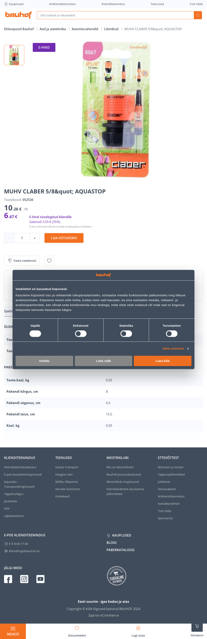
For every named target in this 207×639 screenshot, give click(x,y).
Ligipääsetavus (14, 516)
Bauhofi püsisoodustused (124, 474)
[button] (14, 55)
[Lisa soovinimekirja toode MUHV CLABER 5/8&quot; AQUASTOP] (49, 261)
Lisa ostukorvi (64, 238)
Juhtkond (164, 482)
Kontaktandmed (169, 504)
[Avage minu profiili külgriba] (138, 630)
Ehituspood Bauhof (19, 29)
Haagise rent (64, 474)
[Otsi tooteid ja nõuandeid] (115, 15)
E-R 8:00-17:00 (18, 544)
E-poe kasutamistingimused (23, 474)
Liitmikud (111, 29)
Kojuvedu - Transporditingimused (19, 484)
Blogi (112, 542)
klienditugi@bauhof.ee (24, 551)
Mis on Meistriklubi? (120, 467)
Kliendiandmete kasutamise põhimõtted (125, 491)
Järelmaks (10, 501)
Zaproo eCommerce (103, 615)
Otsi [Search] (197, 15)
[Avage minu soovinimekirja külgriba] (77, 630)
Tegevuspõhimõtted (171, 474)
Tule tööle (196, 4)
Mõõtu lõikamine (66, 482)
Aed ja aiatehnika (53, 29)
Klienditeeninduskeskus (20, 467)
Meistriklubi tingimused (123, 482)
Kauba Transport (66, 467)
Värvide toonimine (67, 489)
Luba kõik (163, 361)
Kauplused (13, 4)
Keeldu (44, 361)
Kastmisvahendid (85, 29)
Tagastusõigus (13, 494)
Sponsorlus (165, 518)
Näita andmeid (173, 348)
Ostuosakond (167, 489)
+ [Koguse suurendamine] (35, 238)
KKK (7, 508)
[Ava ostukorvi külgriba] (197, 629)
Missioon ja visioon (171, 467)
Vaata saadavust (21, 260)
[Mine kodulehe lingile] (18, 15)
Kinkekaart (62, 496)
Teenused (157, 4)
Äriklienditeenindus (62, 4)
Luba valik (103, 361)
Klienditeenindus (113, 4)
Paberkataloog (121, 550)
